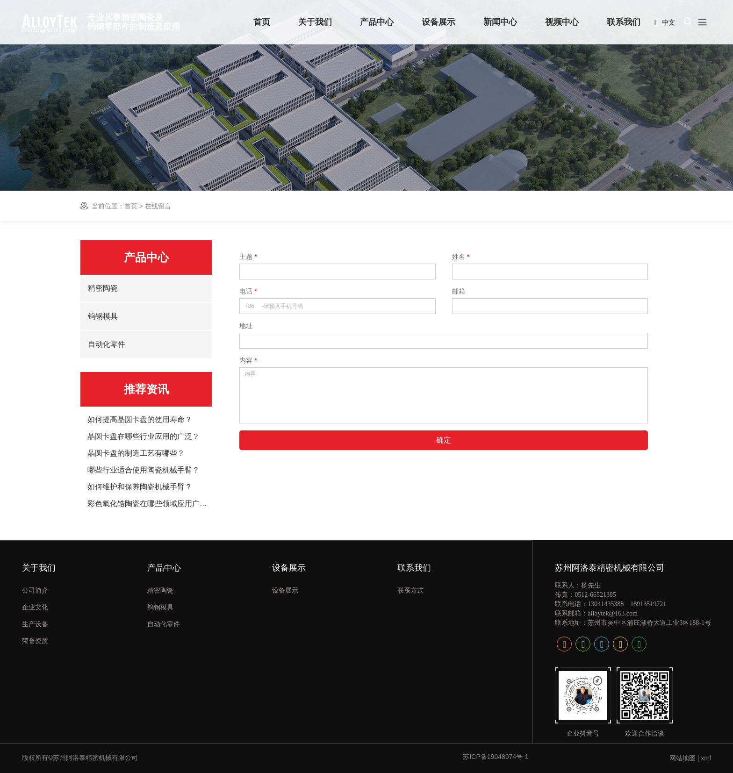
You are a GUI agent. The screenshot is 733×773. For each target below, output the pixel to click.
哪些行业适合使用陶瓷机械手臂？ (143, 470)
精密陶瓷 (103, 288)
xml (706, 758)
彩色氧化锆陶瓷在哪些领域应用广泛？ (149, 504)
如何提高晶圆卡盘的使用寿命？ (139, 419)
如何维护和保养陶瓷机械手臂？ (139, 487)
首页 (130, 206)
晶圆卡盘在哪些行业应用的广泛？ (143, 436)
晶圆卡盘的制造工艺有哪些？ (136, 453)
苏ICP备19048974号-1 (495, 756)
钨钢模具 (103, 316)
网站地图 (682, 758)
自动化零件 (106, 344)
